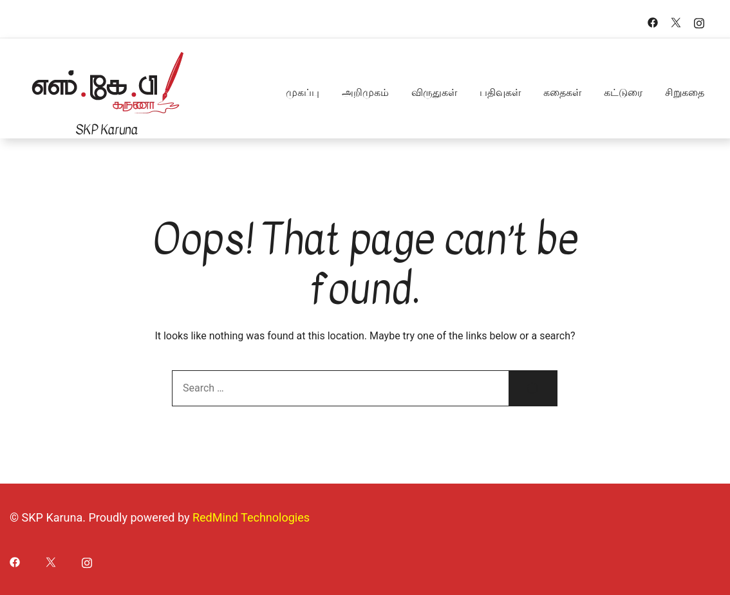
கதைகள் (562, 92)
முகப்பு (302, 92)
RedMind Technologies (251, 517)
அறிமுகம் (365, 92)
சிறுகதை (684, 92)
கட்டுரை (623, 92)
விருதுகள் (434, 92)
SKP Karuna (106, 129)
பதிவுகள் (500, 92)
